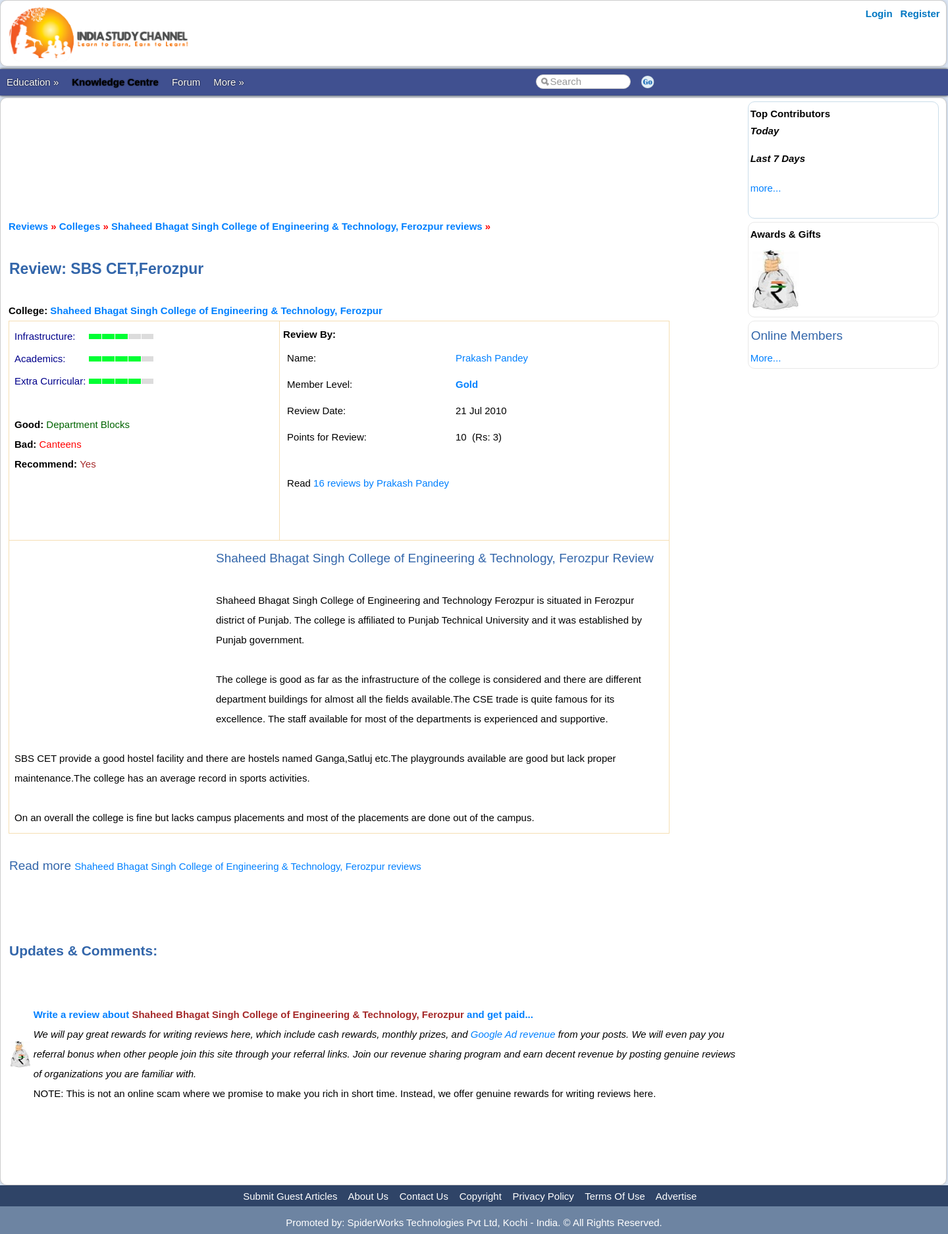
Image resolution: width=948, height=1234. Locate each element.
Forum (186, 82)
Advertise (676, 1196)
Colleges (80, 226)
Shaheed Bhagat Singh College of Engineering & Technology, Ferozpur (216, 310)
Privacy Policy (543, 1196)
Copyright (481, 1196)
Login (879, 13)
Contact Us (424, 1196)
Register (920, 13)
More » (228, 82)
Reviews (28, 226)
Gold (467, 384)
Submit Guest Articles (290, 1196)
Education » (33, 82)
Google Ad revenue (513, 1034)
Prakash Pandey (492, 357)
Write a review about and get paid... (283, 1014)
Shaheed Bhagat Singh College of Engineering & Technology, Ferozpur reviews (297, 226)
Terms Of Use (615, 1196)
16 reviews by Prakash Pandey (381, 483)
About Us (368, 1196)
